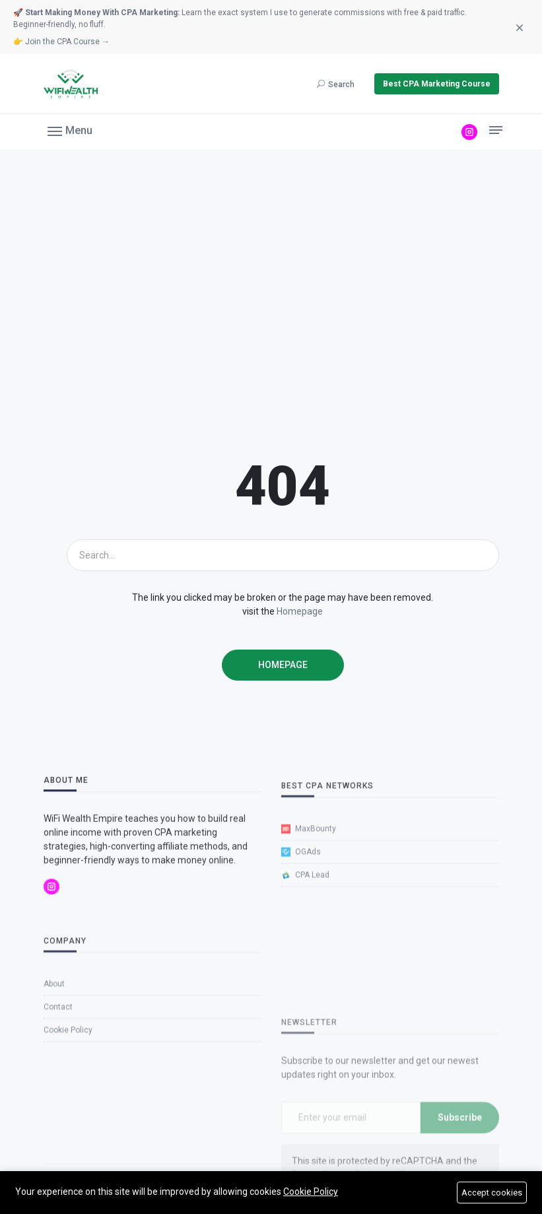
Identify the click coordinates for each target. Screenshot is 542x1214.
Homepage (300, 611)
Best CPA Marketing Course (437, 83)
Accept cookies (491, 1192)
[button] (70, 130)
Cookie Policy (310, 1191)
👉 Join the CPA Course (61, 41)
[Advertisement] (271, 301)
